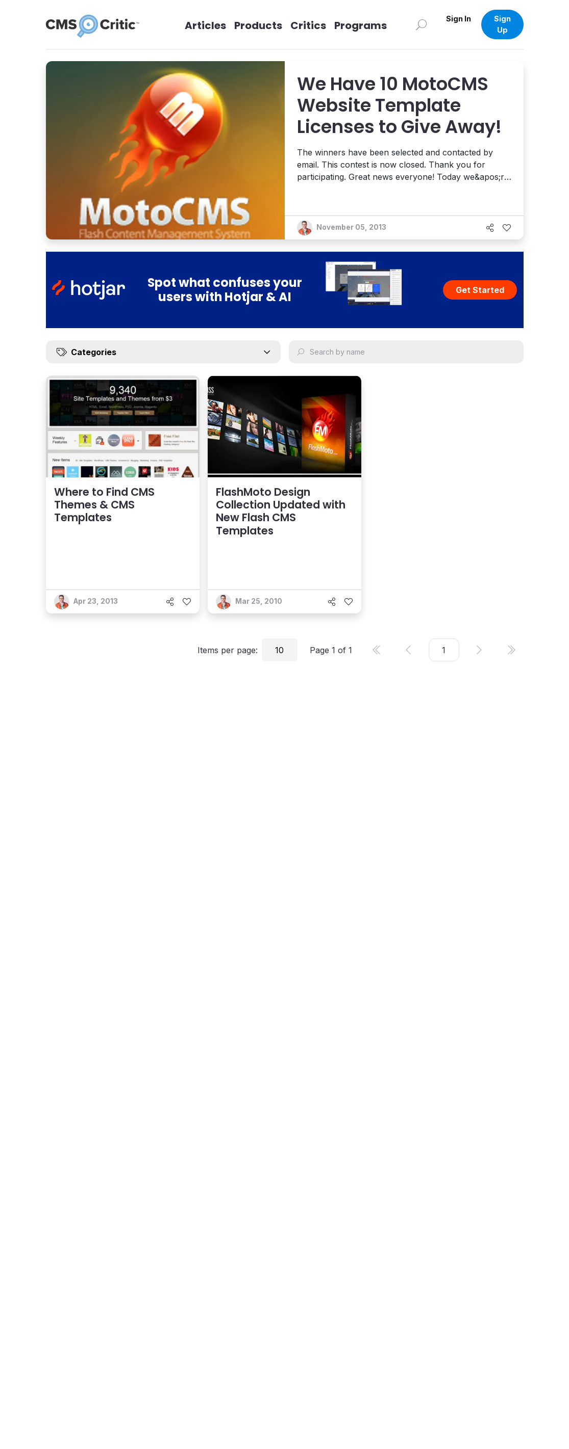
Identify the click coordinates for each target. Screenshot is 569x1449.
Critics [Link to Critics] (308, 25)
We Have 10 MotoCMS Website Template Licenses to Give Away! (399, 105)
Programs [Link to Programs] (360, 25)
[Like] (506, 227)
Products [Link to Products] (258, 25)
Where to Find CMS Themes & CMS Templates (104, 505)
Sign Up (502, 24)
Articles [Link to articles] (205, 25)
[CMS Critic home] (100, 24)
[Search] (421, 24)
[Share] (490, 227)
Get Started (480, 290)
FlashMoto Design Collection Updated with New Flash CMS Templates (280, 511)
